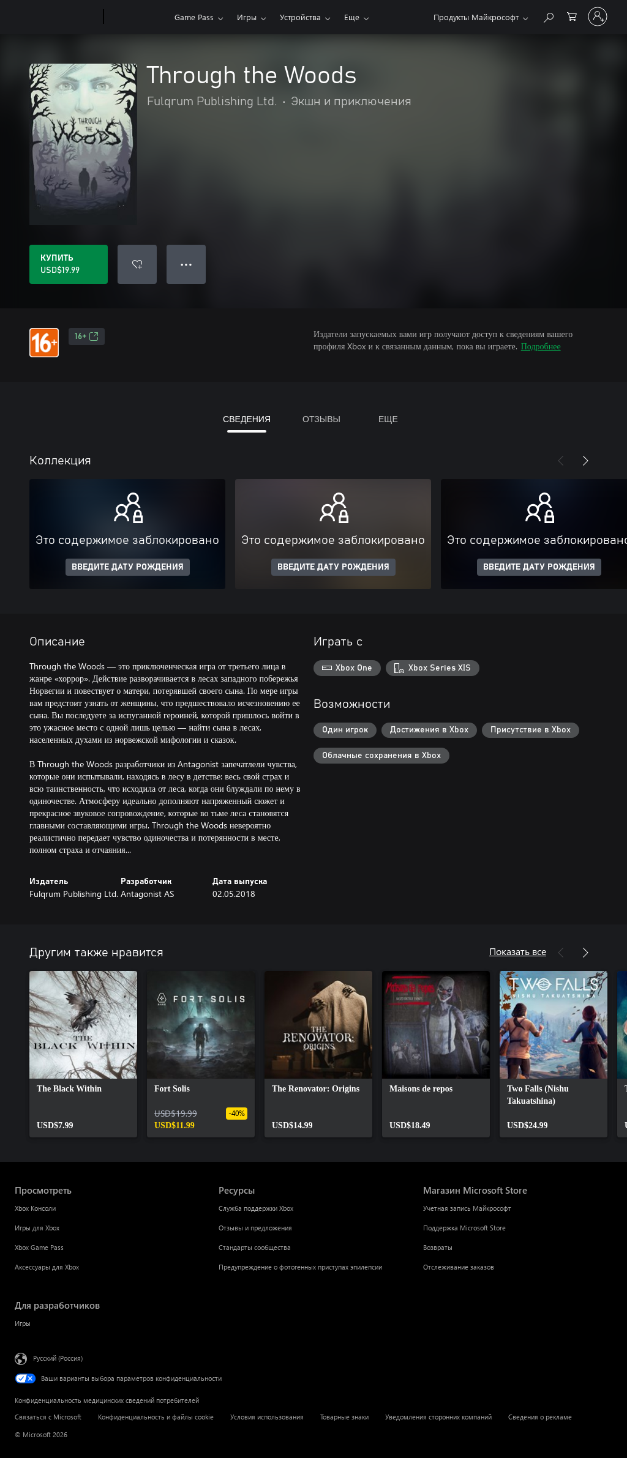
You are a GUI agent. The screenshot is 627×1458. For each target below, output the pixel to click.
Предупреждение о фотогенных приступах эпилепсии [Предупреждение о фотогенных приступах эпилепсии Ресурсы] (300, 1267)
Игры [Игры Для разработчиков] (23, 1323)
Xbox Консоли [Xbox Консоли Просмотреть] (35, 1208)
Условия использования (267, 1417)
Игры (247, 17)
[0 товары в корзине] (572, 15)
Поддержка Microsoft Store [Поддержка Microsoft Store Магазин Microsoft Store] (464, 1228)
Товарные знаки (344, 1417)
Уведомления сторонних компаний (438, 1417)
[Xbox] (137, 17)
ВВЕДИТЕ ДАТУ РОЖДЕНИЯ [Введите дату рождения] (128, 567)
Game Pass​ (194, 17)
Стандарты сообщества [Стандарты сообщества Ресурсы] (255, 1247)
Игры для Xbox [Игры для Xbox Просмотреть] (37, 1228)
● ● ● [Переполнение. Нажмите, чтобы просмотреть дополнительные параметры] (186, 264)
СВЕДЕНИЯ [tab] (247, 419)
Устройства (300, 17)
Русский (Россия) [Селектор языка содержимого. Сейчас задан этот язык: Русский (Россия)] (58, 1358)
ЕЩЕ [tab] (388, 419)
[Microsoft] (57, 17)
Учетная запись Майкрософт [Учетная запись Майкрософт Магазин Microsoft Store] (467, 1208)
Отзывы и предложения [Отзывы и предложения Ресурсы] (255, 1228)
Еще (351, 17)
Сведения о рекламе (540, 1417)
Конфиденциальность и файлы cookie (156, 1417)
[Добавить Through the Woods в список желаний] (137, 264)
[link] (83, 1054)
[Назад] (561, 460)
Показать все (517, 951)
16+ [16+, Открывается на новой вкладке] (87, 336)
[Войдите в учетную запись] (597, 16)
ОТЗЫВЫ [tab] (321, 419)
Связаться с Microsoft (48, 1417)
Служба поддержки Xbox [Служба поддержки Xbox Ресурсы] (256, 1208)
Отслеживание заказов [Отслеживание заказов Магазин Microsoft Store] (458, 1267)
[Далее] (585, 460)
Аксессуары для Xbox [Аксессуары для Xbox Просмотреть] (47, 1267)
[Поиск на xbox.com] (548, 15)
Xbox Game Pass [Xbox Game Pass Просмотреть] (39, 1247)
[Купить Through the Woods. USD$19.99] (68, 264)
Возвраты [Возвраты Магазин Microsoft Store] (437, 1247)
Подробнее (541, 346)
